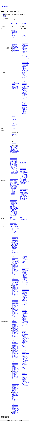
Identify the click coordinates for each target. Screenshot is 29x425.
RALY (11, 206)
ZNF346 (23, 199)
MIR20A (11, 174)
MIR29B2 (16, 179)
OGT (16, 203)
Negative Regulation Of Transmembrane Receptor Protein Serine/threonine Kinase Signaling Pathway (15, 383)
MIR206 (15, 173)
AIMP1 (24, 162)
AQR (25, 163)
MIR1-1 (15, 157)
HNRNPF (15, 152)
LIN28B (21, 182)
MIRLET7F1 (12, 195)
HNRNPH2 (26, 175)
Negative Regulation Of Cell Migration (24, 56)
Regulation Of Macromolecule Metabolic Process (15, 302)
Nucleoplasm (14, 31)
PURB (23, 189)
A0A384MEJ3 (12, 220)
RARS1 (21, 190)
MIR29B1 (12, 179)
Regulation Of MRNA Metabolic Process (15, 351)
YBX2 (23, 198)
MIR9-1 (12, 185)
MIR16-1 (15, 166)
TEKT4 (11, 213)
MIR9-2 (15, 185)
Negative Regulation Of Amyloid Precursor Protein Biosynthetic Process (25, 70)
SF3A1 (21, 193)
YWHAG (12, 215)
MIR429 (11, 183)
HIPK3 (11, 152)
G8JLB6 (15, 224)
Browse (4, 13)
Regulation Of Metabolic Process (15, 331)
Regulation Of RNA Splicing (15, 88)
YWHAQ (15, 215)
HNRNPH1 (14, 23)
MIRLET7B (12, 191)
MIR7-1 (11, 184)
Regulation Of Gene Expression (15, 292)
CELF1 (24, 165)
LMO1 (11, 155)
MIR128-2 (16, 161)
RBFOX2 (12, 207)
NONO (24, 184)
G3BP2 (21, 171)
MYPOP (15, 200)
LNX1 (17, 155)
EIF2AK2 (24, 169)
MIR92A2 (12, 187)
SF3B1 (23, 193)
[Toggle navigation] (0, 10)
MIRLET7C (12, 192)
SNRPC (11, 210)
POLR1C (16, 205)
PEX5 (11, 205)
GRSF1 (24, 171)
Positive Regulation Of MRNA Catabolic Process (15, 310)
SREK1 (17, 210)
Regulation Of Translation (15, 329)
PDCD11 (24, 186)
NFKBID (15, 202)
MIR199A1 (12, 169)
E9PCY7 (11, 224)
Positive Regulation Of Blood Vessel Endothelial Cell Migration (25, 75)
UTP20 (27, 197)
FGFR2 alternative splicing (14, 117)
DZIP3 (11, 150)
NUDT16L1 (12, 203)
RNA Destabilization (15, 300)
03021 (11, 218)
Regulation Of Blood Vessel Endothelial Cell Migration (15, 373)
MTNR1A (12, 200)
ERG (17, 150)
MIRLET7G (12, 197)
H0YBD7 (12, 225)
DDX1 (24, 166)
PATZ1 (14, 204)
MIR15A (15, 165)
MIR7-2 (14, 184)
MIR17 (15, 167)
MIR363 (15, 182)
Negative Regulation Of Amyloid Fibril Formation (24, 112)
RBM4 (21, 192)
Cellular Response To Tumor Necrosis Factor (25, 87)
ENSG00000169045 (14, 219)
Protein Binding (15, 47)
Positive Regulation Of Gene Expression (25, 384)
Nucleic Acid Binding (14, 45)
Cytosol (13, 34)
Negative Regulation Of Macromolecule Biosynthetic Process (15, 266)
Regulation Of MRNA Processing (24, 309)
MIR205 (11, 173)
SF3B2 (26, 193)
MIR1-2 (11, 158)
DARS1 (21, 166)
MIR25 (11, 178)
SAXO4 (17, 208)
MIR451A (15, 183)
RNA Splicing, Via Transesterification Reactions (25, 282)
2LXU (11, 226)
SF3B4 (13, 209)
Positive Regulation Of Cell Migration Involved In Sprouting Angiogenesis (24, 92)
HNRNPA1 (26, 172)
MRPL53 (12, 199)
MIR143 (11, 164)
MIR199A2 (17, 169)
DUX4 (18, 149)
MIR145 (15, 164)
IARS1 (25, 178)
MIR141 (15, 163)
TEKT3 (15, 212)
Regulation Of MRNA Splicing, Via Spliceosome (25, 312)
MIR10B (11, 160)
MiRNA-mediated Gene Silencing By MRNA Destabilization (15, 283)
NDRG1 (11, 202)
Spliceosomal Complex (14, 33)
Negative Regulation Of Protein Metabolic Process (15, 369)
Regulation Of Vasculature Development (15, 354)
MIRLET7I (17, 197)
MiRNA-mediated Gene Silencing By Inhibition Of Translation (25, 65)
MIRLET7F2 (12, 196)
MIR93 (15, 187)
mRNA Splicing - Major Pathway (15, 120)
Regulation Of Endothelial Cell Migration (15, 357)
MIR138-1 (12, 162)
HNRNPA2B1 (22, 173)
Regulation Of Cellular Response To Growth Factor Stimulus (15, 410)
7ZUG (16, 226)
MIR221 (11, 176)
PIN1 (13, 205)
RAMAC (14, 206)
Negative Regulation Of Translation (15, 294)
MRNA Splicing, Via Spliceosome (15, 81)
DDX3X (21, 168)
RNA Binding (15, 46)
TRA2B (27, 196)
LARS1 (24, 181)
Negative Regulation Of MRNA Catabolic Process (25, 341)
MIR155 (11, 165)
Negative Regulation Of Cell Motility (15, 313)
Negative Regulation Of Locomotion (15, 326)
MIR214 (14, 175)
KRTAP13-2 (15, 154)
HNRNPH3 (12, 153)
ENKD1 (14, 150)
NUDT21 (26, 185)
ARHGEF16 (15, 146)
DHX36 (21, 169)
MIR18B (15, 168)
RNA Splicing (15, 86)
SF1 (11, 209)
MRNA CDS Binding (24, 52)
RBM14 (24, 191)
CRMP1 (11, 149)
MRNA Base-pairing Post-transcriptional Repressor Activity (24, 48)
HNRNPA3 (22, 174)
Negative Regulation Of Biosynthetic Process (15, 271)
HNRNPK (26, 176)
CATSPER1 (15, 147)
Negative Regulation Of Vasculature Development (15, 337)
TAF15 (21, 196)
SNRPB (16, 209)
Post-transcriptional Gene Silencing (15, 240)
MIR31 (24, 23)
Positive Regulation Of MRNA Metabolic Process (15, 306)
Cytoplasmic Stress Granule (24, 306)
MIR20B (15, 174)
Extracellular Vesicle (14, 286)
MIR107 (15, 159)
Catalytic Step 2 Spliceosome (15, 37)
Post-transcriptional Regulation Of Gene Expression (15, 252)
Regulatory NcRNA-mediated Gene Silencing (15, 243)
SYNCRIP (24, 195)
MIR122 (15, 160)
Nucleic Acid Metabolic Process (25, 266)
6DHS (14, 226)
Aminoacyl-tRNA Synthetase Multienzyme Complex (25, 297)
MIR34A (11, 181)
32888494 (14, 138)
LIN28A (27, 181)
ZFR (20, 199)
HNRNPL (21, 177)
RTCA (23, 192)
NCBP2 (14, 201)
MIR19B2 (12, 171)
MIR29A (14, 178)
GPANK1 (15, 151)
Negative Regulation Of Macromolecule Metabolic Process (15, 275)
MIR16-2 (12, 167)
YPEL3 (16, 214)
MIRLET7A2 (12, 189)
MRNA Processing (14, 85)
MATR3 (24, 183)
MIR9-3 (11, 186)
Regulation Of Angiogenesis (15, 349)
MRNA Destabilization (15, 297)
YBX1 (21, 198)
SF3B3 (21, 194)
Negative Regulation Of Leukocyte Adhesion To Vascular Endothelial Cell (25, 107)
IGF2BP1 (21, 179)
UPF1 (24, 197)
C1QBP (24, 164)
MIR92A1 (15, 186)
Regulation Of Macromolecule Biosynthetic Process (15, 289)
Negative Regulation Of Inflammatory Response (24, 83)
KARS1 (24, 180)
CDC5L (21, 165)
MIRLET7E (12, 194)
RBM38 (15, 207)
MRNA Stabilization (24, 364)
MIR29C (11, 180)
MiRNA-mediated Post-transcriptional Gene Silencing (25, 60)
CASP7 (11, 147)
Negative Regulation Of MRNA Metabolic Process (25, 316)
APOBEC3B (22, 163)
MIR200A (16, 171)
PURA (21, 189)
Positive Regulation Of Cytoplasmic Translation (24, 378)
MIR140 (11, 163)
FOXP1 (11, 151)
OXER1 (11, 204)
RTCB (26, 192)
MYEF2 (21, 184)
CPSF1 (27, 165)
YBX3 (26, 198)
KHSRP (11, 154)
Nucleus (13, 30)
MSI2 (15, 199)
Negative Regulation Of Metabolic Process (15, 279)
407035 (21, 217)
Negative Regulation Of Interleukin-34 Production (24, 97)
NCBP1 (11, 201)
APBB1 (11, 146)
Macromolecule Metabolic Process (25, 288)
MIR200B (12, 172)
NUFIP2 (21, 186)
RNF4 (14, 208)
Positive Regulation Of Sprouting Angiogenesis (24, 101)
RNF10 (11, 208)
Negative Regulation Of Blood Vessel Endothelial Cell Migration (15, 400)
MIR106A (15, 158)
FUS (27, 170)
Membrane (14, 35)
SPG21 (14, 210)
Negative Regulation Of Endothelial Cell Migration (15, 377)
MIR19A (11, 170)
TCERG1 (12, 212)
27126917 (14, 134)
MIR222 (15, 176)
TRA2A (23, 196)
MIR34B (15, 181)
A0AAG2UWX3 (13, 223)
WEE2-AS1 (12, 214)
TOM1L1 (15, 213)
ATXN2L (21, 164)
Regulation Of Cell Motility (15, 413)
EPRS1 (21, 170)
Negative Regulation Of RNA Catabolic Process (25, 334)
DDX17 (14, 149)
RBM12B (21, 191)
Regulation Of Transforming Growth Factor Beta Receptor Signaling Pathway (15, 395)
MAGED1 (12, 157)
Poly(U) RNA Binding (15, 49)
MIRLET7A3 (12, 190)
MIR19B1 (15, 170)
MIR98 (11, 188)
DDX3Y (24, 168)
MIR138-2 (16, 162)
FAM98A (24, 170)
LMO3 (14, 155)
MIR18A (11, 168)
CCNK (15, 148)
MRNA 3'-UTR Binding (25, 44)
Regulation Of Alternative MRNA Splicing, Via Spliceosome (25, 367)
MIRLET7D (12, 193)
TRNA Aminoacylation (25, 360)
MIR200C (16, 172)
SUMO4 (15, 211)
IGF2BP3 (21, 180)
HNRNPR (21, 178)
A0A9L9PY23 (12, 222)
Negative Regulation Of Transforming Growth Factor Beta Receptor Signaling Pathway (15, 363)
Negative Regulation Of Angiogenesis (15, 333)
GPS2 (18, 151)
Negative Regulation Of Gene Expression (15, 256)
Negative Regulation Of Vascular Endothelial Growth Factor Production (15, 321)
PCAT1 (17, 204)
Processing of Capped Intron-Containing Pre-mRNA (15, 123)
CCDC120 (12, 148)
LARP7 (21, 181)
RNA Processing (15, 83)
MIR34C (11, 182)
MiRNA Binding (25, 347)
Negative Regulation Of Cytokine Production (15, 344)
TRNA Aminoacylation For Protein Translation (25, 350)
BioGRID (4, 19)
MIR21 (11, 175)
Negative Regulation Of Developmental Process (15, 406)
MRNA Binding (25, 270)
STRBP (21, 195)
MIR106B (12, 159)
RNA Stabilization (25, 346)
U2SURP (21, 197)
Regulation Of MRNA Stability (15, 340)
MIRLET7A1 (15, 188)
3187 (11, 217)
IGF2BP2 (25, 179)
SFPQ (26, 194)
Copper (13, 128)
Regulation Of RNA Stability (15, 347)
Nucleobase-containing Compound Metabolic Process (25, 273)
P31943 (15, 225)
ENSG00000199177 (23, 219)
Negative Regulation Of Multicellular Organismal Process (15, 389)
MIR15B (11, 166)
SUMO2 (11, 211)
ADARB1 (21, 162)
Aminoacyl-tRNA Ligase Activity (25, 354)
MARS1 (21, 183)
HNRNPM (17, 153)
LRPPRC (24, 182)
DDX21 (26, 166)
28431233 (9, 15)
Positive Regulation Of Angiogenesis (24, 79)
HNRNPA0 (22, 172)
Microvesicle (24, 36)
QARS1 (26, 189)
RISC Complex (25, 35)
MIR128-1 (12, 161)
